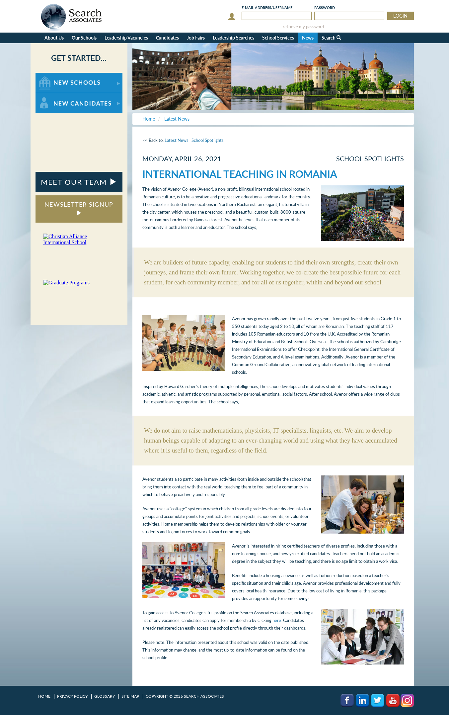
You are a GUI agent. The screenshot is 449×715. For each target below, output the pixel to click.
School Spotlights (207, 140)
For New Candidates (56, 96)
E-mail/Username (267, 7)
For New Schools (53, 76)
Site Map (130, 696)
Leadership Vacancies (126, 38)
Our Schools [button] (84, 38)
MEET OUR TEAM (79, 181)
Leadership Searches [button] (233, 38)
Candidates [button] (167, 38)
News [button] (308, 38)
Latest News (176, 140)
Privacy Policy (72, 696)
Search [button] (331, 38)
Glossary (104, 696)
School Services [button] (278, 38)
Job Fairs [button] (196, 38)
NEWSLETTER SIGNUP (78, 208)
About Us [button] (54, 38)
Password (324, 7)
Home (44, 696)
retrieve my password (303, 26)
